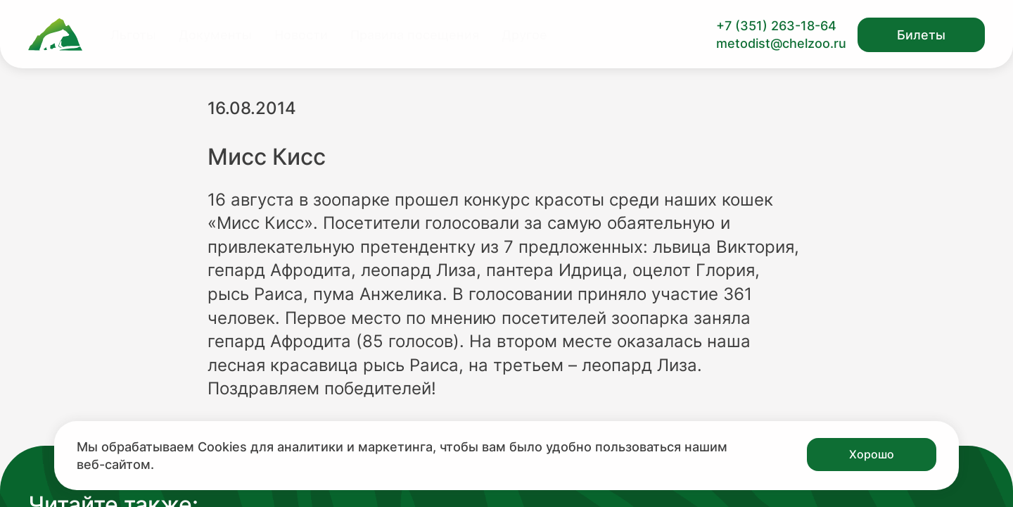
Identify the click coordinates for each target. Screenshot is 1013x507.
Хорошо (871, 454)
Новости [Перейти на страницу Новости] (301, 34)
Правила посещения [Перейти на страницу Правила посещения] (414, 34)
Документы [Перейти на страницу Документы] (215, 34)
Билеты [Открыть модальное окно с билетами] (921, 34)
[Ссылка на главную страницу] (55, 34)
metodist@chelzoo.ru (781, 43)
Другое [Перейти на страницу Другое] (524, 34)
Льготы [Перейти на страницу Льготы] (133, 34)
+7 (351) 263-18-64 (776, 25)
